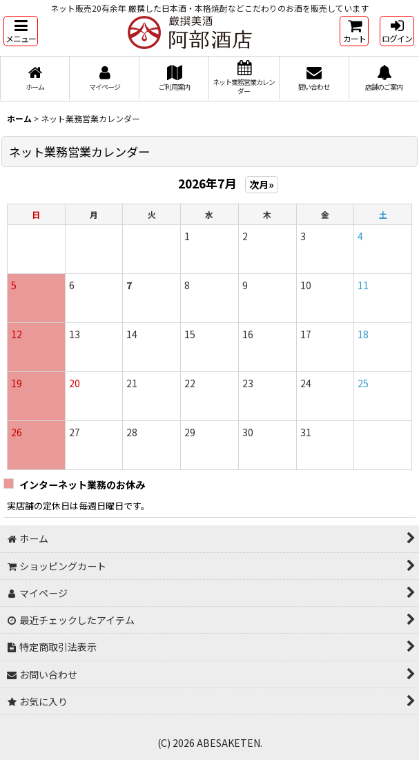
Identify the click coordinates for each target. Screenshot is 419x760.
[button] (20, 31)
